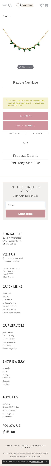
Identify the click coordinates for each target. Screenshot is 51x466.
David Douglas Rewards (11, 313)
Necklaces (6, 378)
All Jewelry (6, 368)
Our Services (7, 300)
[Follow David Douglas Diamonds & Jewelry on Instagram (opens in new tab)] (8, 432)
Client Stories (7, 417)
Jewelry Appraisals (9, 342)
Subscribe (25, 213)
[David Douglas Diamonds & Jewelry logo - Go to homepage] (25, 5)
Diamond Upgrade (9, 306)
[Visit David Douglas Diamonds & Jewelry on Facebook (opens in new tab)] (4, 432)
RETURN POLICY (26, 448)
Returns (37, 133)
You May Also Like (25, 163)
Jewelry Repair (8, 332)
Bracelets (6, 381)
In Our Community (9, 410)
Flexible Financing (9, 309)
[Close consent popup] (47, 462)
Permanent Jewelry (10, 348)
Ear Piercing (7, 345)
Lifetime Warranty (9, 303)
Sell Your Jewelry (9, 339)
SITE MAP (9, 446)
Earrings (6, 374)
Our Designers (8, 413)
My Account (7, 293)
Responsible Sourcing (11, 407)
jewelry (8, 16)
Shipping (14, 133)
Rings (5, 371)
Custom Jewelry (8, 335)
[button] (10, 5)
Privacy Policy (37, 461)
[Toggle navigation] (4, 5)
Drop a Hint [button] (25, 125)
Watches (6, 384)
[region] (25, 47)
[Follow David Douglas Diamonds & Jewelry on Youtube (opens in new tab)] (13, 432)
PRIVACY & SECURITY (21, 446)
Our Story (6, 404)
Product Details (25, 156)
